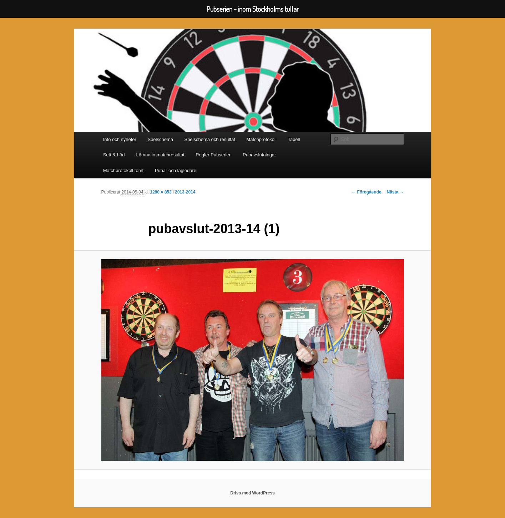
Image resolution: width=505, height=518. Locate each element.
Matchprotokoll (261, 139)
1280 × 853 (160, 192)
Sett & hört (114, 154)
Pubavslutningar (259, 154)
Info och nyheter (119, 139)
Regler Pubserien (213, 154)
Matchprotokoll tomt (123, 170)
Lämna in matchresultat (160, 154)
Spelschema (160, 139)
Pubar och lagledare (175, 170)
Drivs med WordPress (252, 493)
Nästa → (395, 192)
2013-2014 (185, 192)
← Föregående (366, 192)
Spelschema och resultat (209, 139)
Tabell (294, 139)
